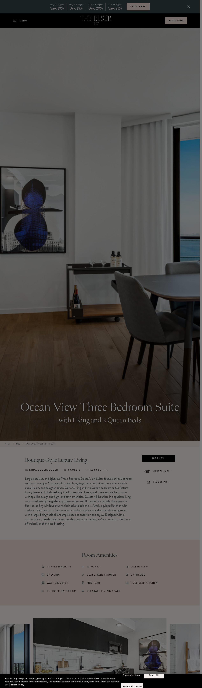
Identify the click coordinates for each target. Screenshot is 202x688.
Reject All (154, 675)
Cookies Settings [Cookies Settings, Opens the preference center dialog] (131, 675)
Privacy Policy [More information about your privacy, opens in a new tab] (17, 684)
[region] (101, 681)
